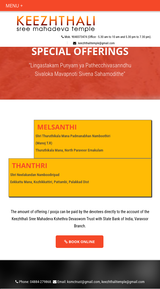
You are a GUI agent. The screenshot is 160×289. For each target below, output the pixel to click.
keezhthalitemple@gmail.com (96, 43)
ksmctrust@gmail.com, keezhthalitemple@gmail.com (106, 282)
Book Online (79, 241)
